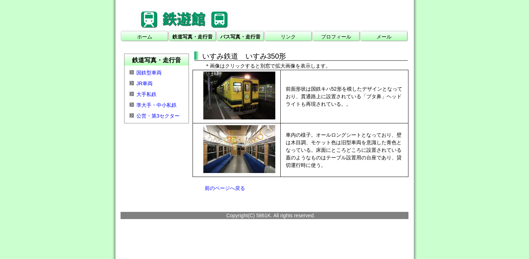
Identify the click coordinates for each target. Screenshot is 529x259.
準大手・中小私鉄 (156, 105)
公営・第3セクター (158, 116)
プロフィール (336, 37)
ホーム (144, 37)
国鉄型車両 (149, 73)
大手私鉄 (146, 94)
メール (384, 37)
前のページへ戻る (225, 188)
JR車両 (144, 83)
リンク (288, 37)
